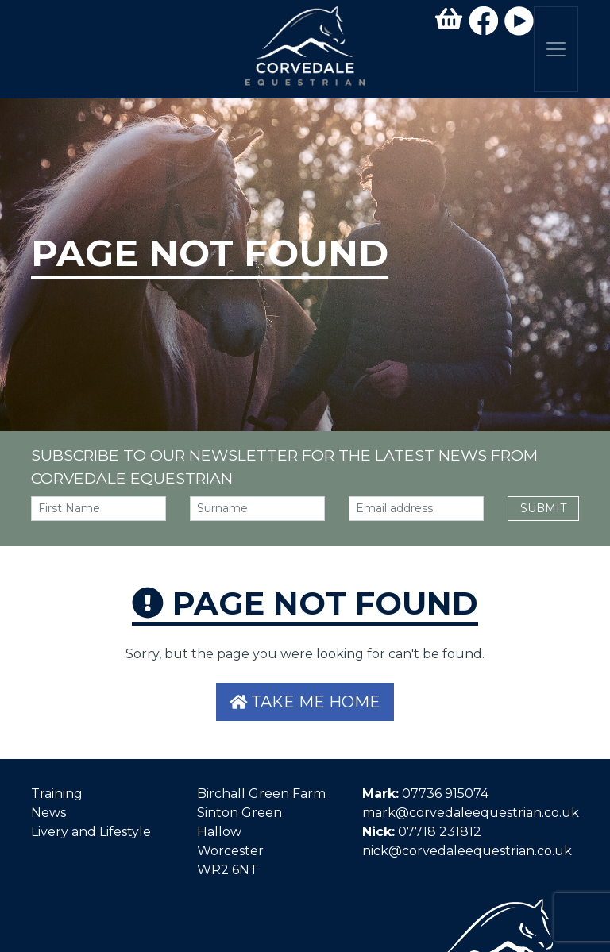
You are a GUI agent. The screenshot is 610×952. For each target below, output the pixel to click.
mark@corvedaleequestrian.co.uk (470, 812)
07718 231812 (439, 831)
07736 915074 (445, 793)
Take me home (305, 701)
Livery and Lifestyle (91, 831)
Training (57, 793)
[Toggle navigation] (556, 49)
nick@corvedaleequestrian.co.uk (467, 850)
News (48, 812)
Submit (543, 508)
